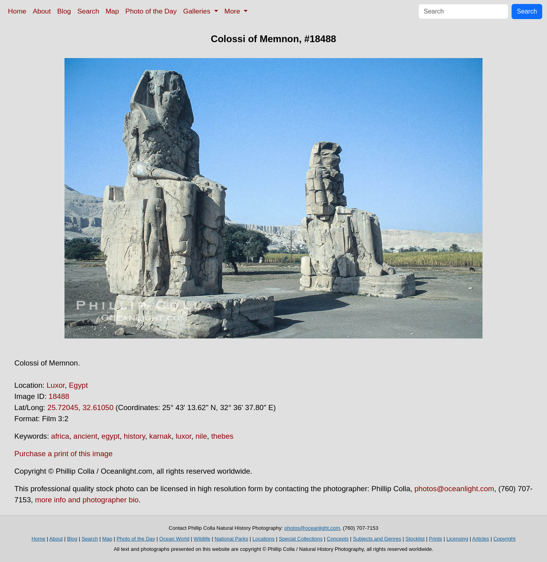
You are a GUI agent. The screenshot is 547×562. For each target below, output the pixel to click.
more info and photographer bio (87, 500)
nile (201, 436)
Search (88, 11)
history (134, 436)
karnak (160, 436)
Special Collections (300, 539)
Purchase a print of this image (63, 453)
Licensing (457, 539)
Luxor (56, 385)
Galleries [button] (197, 11)
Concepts (338, 539)
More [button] (233, 11)
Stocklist (414, 539)
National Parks (231, 539)
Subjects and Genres (377, 539)
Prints (435, 539)
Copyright (504, 539)
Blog (64, 11)
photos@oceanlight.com (454, 488)
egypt (111, 436)
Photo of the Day (151, 11)
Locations (263, 539)
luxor (183, 436)
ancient (85, 436)
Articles (480, 539)
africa (60, 436)
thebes (222, 436)
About (42, 11)
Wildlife (201, 539)
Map (112, 11)
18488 (59, 396)
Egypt (78, 385)
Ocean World (174, 539)
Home (17, 11)
